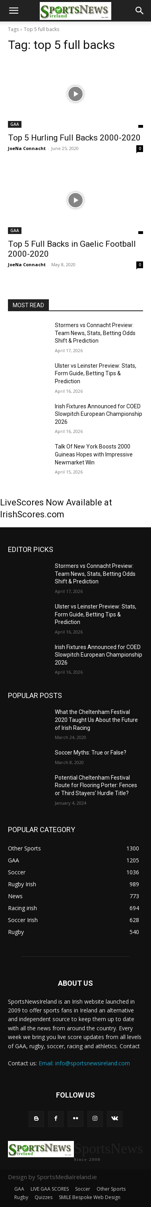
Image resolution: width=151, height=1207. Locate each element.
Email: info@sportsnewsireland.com (84, 1063)
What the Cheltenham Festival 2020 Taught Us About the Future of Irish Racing (96, 720)
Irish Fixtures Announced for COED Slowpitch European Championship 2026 (98, 414)
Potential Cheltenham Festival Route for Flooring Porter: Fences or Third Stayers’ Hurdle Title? (96, 785)
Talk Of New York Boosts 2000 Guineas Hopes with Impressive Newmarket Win (94, 454)
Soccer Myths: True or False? (90, 752)
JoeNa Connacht (27, 148)
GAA (14, 124)
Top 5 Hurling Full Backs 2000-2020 (74, 137)
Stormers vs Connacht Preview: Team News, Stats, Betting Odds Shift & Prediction (95, 333)
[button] (13, 10)
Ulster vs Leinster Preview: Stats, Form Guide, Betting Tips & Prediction (95, 373)
